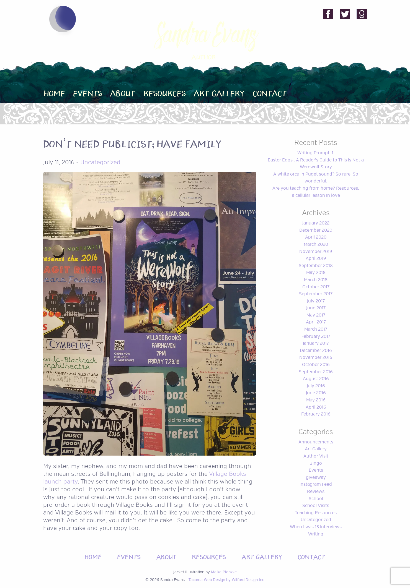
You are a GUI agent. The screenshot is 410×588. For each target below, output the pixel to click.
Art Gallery (219, 92)
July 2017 (316, 301)
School (316, 498)
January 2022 (315, 223)
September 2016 (316, 372)
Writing (315, 534)
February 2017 (315, 336)
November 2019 (315, 251)
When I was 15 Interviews (316, 527)
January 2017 (316, 343)
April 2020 (315, 237)
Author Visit (315, 456)
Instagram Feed (316, 484)
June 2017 (316, 308)
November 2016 (315, 357)
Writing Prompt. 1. (315, 153)
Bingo (316, 463)
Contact (270, 92)
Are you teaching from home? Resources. (315, 188)
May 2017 (315, 315)
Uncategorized (100, 162)
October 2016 (316, 364)
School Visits (315, 505)
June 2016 (316, 393)
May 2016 (316, 400)
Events (87, 92)
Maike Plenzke (224, 571)
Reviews (315, 491)
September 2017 (315, 294)
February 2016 (316, 414)
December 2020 (315, 230)
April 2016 (316, 407)
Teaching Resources (316, 513)
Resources (165, 92)
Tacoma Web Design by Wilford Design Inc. (227, 579)
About (122, 92)
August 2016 (316, 378)
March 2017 (315, 329)
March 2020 (316, 244)
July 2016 (316, 386)
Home (54, 92)
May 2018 (316, 272)
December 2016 (316, 350)
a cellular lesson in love (316, 195)
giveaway (316, 477)
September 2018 (316, 265)
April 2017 (316, 322)
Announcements (315, 442)
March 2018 (316, 280)
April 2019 (316, 258)
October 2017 (315, 287)
